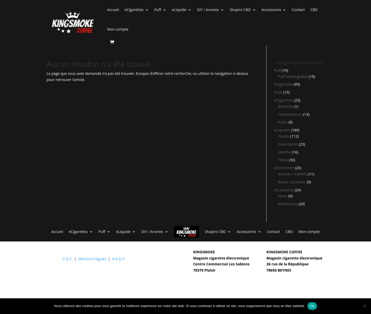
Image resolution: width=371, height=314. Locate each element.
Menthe (284, 152)
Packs (283, 122)
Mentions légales (92, 258)
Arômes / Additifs (292, 174)
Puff (157, 9)
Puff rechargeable (293, 76)
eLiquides (282, 130)
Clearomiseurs (290, 114)
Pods (278, 92)
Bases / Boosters (292, 182)
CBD (314, 9)
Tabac (283, 159)
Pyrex (282, 195)
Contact (298, 9)
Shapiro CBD (240, 9)
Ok (312, 306)
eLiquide (179, 9)
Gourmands (288, 144)
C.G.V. (67, 258)
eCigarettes (134, 9)
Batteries (285, 106)
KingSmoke (283, 84)
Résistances (288, 203)
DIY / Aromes (208, 9)
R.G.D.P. (119, 258)
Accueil (113, 9)
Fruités (284, 136)
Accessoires (271, 9)
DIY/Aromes (284, 167)
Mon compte (117, 29)
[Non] (364, 306)
